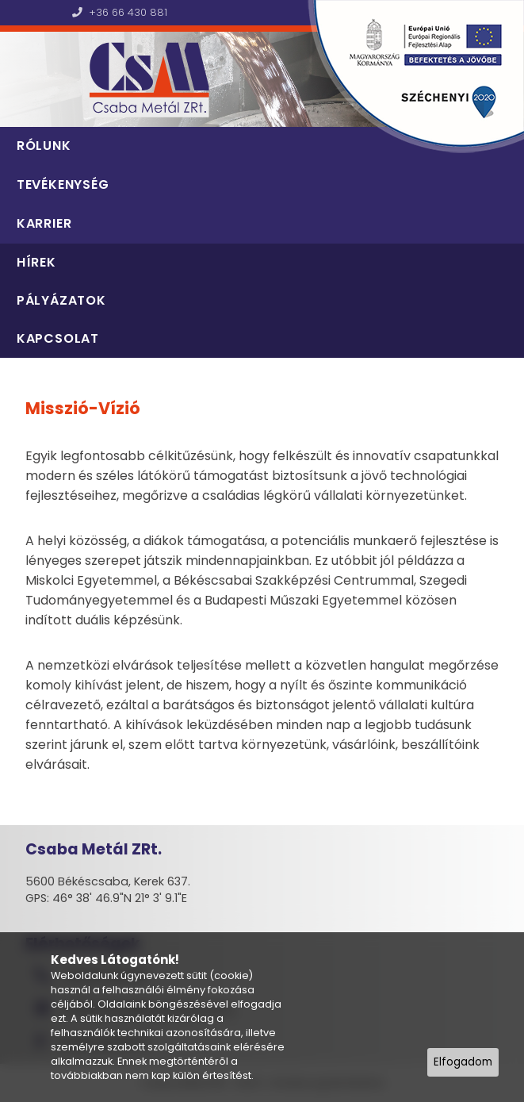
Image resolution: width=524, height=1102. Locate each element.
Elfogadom (463, 1061)
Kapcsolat (58, 338)
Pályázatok (61, 300)
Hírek (36, 262)
